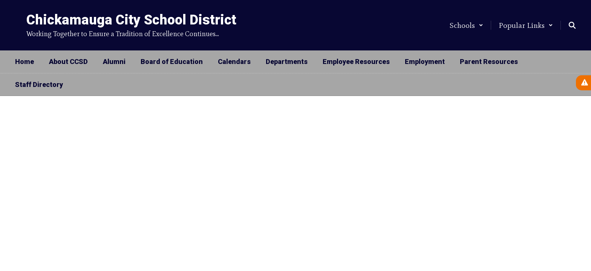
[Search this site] (572, 25)
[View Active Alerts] (583, 82)
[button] (466, 25)
